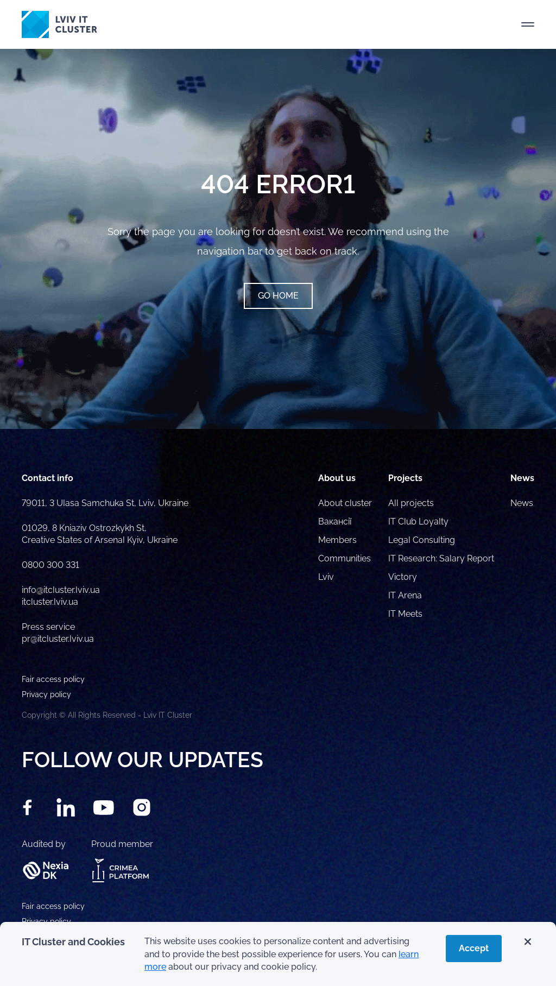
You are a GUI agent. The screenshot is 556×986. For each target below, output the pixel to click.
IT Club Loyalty (418, 521)
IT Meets (406, 614)
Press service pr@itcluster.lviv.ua (58, 633)
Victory (402, 577)
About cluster (345, 503)
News (521, 503)
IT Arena (405, 595)
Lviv (326, 577)
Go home (278, 295)
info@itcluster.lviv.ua (61, 590)
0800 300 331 (50, 565)
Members (337, 540)
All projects (411, 503)
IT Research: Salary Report (441, 558)
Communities (344, 558)
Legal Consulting (421, 540)
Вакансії (334, 521)
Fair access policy (53, 906)
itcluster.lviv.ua (50, 602)
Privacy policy (46, 921)
